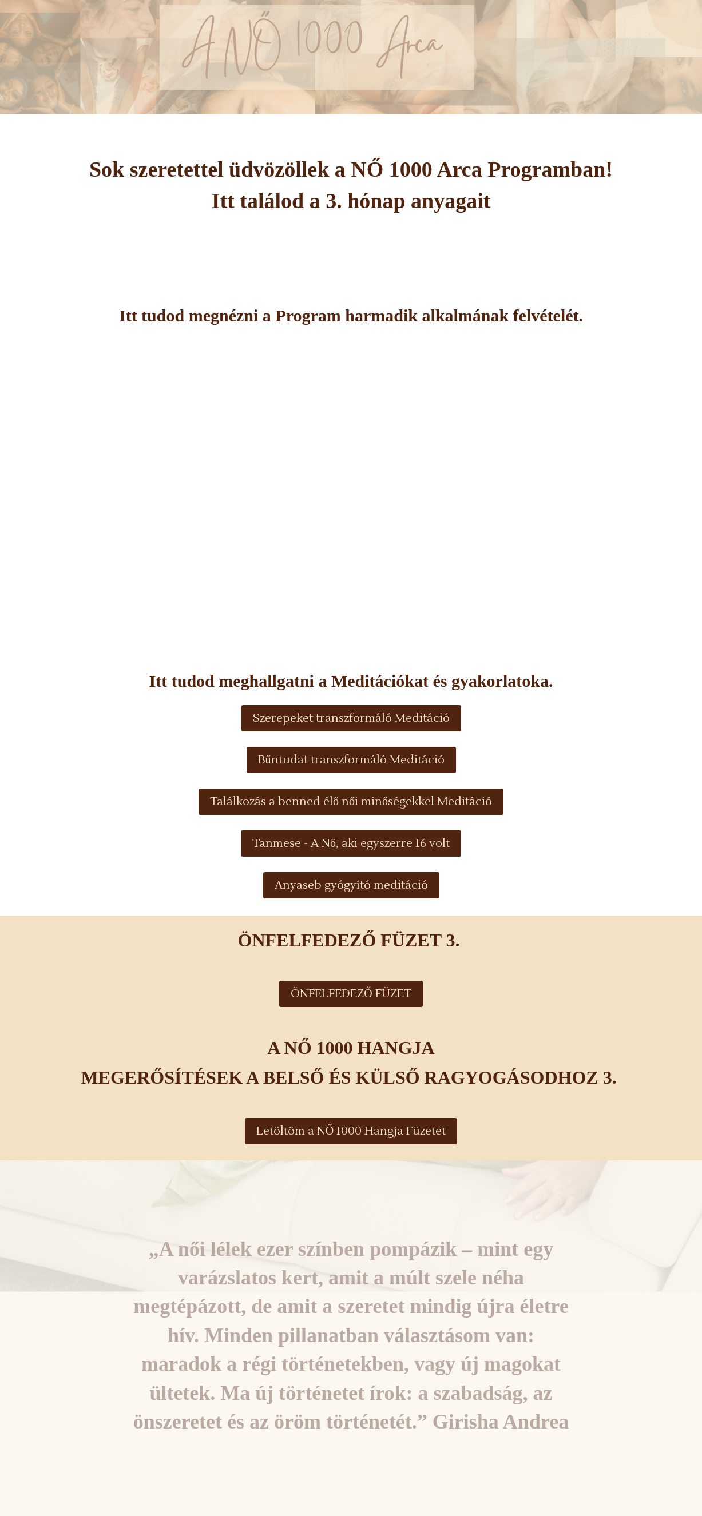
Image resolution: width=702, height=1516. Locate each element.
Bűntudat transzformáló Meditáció (351, 760)
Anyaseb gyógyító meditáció (351, 885)
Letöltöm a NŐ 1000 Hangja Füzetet (351, 1131)
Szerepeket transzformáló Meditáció (351, 718)
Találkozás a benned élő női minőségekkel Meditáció (351, 801)
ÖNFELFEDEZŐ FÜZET (351, 993)
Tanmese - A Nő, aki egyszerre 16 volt (351, 843)
